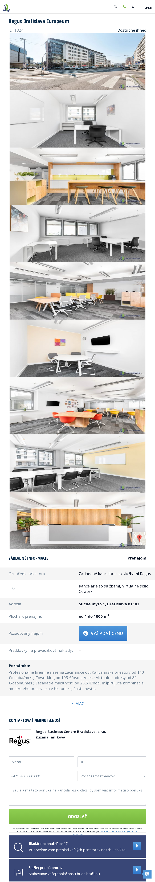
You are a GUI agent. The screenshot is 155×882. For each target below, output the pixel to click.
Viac (77, 704)
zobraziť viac (77, 834)
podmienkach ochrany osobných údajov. (119, 831)
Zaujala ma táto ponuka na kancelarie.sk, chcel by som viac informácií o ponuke (77, 795)
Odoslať (77, 817)
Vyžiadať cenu (103, 633)
